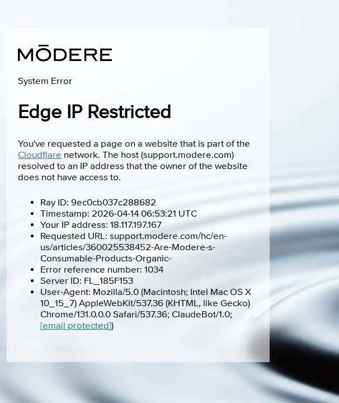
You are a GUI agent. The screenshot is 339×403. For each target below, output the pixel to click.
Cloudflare (40, 155)
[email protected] (75, 325)
